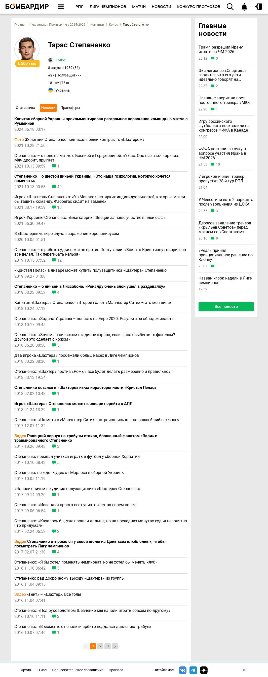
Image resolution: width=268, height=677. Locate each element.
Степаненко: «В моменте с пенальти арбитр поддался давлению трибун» (82, 626)
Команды (97, 24)
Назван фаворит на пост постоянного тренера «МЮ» (225, 100)
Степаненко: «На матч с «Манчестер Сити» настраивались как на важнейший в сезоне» (96, 420)
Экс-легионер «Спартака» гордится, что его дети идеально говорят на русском (223, 75)
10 (59, 207)
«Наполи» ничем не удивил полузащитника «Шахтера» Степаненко (77, 489)
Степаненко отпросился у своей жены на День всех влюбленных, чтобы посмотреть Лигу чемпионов (90, 543)
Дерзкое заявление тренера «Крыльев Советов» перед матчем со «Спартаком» (225, 227)
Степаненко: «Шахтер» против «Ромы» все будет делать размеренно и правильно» (92, 371)
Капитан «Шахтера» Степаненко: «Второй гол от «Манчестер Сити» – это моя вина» (93, 302)
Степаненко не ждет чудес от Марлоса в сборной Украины (69, 472)
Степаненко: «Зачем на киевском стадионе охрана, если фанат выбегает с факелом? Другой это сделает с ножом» (94, 337)
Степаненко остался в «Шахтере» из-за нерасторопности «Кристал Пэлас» (85, 387)
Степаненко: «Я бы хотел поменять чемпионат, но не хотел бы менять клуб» (85, 562)
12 (59, 260)
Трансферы (70, 108)
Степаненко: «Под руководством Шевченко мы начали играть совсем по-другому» (92, 610)
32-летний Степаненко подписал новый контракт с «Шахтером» (79, 139)
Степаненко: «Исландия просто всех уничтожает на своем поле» (75, 505)
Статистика (25, 108)
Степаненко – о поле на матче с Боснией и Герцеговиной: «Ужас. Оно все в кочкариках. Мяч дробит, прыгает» (96, 158)
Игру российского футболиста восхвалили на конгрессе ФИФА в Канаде (224, 126)
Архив (26, 670)
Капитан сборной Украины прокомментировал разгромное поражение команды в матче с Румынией (100, 121)
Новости (48, 108)
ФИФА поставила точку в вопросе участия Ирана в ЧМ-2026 (222, 153)
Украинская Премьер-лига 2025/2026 (58, 24)
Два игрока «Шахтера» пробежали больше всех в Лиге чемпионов (76, 355)
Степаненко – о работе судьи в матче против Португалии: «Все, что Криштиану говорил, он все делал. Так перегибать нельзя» (100, 252)
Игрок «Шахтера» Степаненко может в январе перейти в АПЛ (73, 404)
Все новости (226, 306)
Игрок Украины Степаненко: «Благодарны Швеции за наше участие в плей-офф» (90, 217)
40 (59, 187)
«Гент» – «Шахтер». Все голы (47, 594)
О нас (42, 670)
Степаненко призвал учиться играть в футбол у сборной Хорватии (77, 456)
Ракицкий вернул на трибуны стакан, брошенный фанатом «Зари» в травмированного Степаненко (85, 438)
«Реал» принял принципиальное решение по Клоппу (226, 255)
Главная (20, 24)
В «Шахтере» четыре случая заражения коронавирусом (66, 233)
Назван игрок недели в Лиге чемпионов (225, 280)
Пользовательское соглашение (77, 670)
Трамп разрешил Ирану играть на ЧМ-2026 (221, 49)
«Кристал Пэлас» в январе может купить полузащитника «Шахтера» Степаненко (90, 270)
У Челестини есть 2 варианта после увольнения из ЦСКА (226, 201)
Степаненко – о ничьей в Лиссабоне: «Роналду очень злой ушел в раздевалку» (89, 286)
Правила (116, 670)
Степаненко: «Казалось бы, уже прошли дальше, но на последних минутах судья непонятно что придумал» (100, 523)
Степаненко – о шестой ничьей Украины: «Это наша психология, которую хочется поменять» (92, 178)
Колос (113, 24)
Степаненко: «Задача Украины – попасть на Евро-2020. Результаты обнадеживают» (94, 318)
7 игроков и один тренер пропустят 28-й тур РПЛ (221, 178)
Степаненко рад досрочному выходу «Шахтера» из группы (69, 578)
